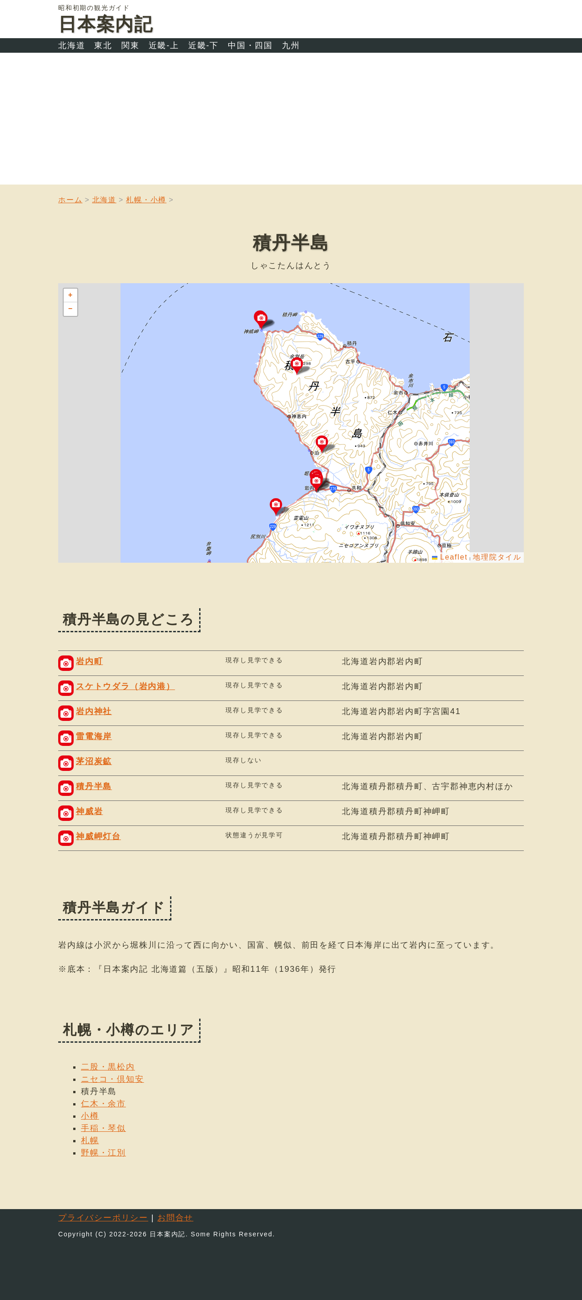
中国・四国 (250, 45)
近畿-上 (164, 45)
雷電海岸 (94, 736)
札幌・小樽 (146, 200)
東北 (103, 45)
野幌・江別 (103, 1152)
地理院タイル (497, 557)
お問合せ (175, 1217)
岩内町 (89, 661)
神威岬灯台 (98, 836)
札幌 (90, 1140)
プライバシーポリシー (103, 1217)
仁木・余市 (103, 1103)
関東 (130, 45)
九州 (291, 45)
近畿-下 (203, 45)
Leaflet (450, 557)
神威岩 (89, 811)
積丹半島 (94, 786)
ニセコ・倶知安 (112, 1079)
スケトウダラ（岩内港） (125, 686)
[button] (320, 484)
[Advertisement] (291, 121)
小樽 (90, 1115)
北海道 (71, 45)
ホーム (70, 200)
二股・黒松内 (108, 1066)
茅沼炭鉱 (94, 761)
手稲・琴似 (103, 1128)
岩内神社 (94, 711)
